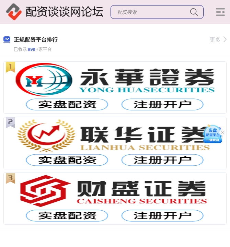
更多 (218, 40)
